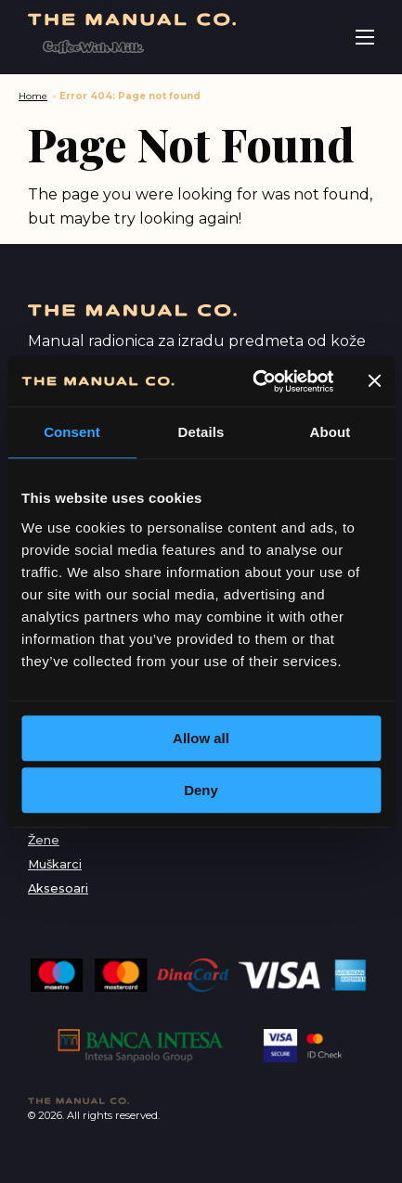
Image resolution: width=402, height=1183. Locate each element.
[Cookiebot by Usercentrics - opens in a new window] (254, 381)
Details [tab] (201, 432)
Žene (43, 840)
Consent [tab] (72, 432)
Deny (201, 790)
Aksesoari (58, 888)
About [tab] (330, 432)
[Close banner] (374, 381)
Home (33, 96)
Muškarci (55, 864)
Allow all (201, 738)
